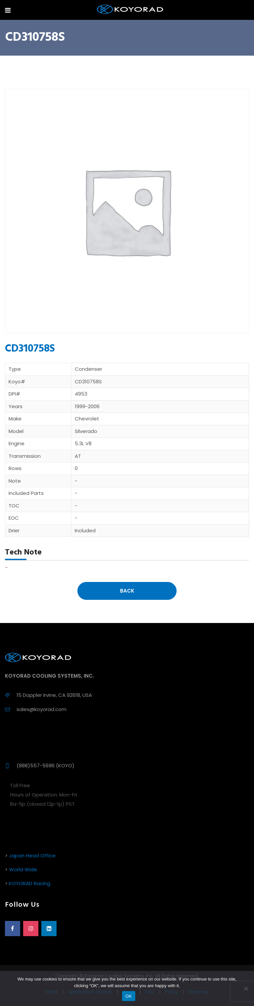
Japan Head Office (32, 855)
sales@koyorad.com (41, 709)
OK (128, 996)
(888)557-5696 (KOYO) (45, 765)
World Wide (23, 869)
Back (127, 590)
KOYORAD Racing (29, 883)
